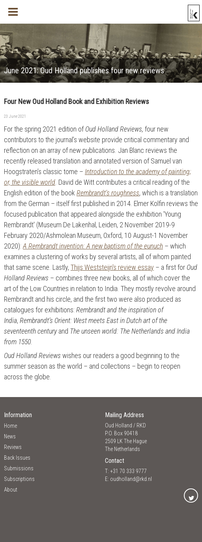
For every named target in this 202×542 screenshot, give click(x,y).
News (10, 436)
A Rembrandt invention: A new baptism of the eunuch (93, 246)
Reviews (13, 447)
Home (10, 426)
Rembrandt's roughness (108, 193)
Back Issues (17, 458)
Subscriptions (19, 479)
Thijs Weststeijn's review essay (112, 267)
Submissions (19, 468)
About (10, 489)
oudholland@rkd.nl (131, 479)
